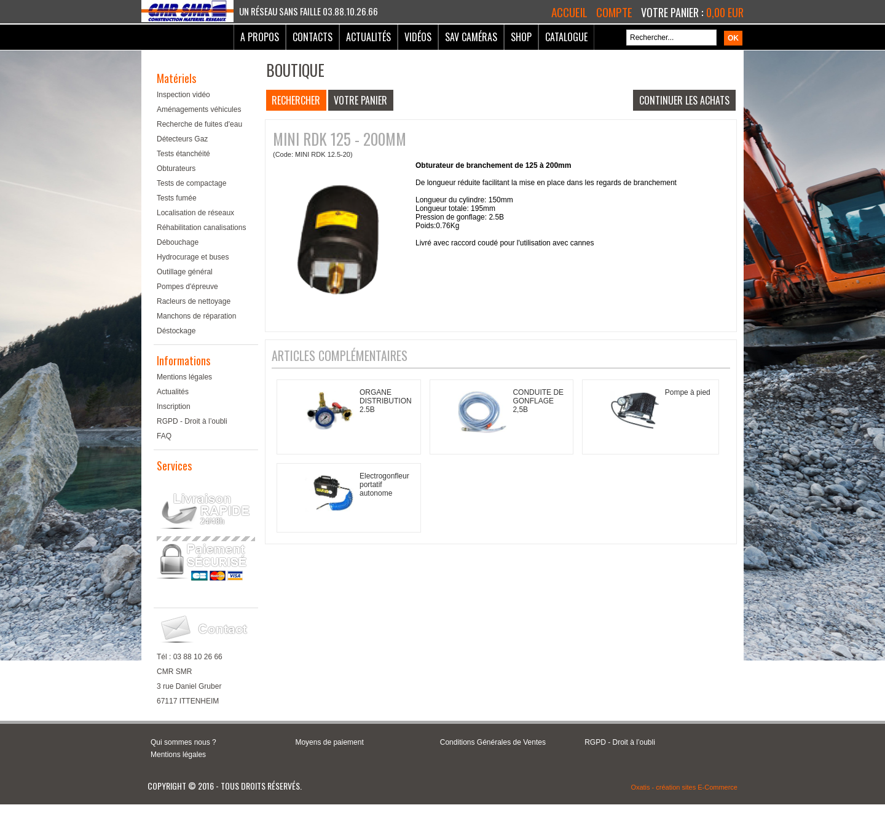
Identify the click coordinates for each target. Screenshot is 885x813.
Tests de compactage (191, 183)
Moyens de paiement (329, 742)
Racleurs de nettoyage (193, 301)
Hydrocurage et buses (193, 257)
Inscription (174, 406)
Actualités (368, 37)
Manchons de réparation (196, 316)
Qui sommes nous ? (183, 742)
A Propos (259, 37)
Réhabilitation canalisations (201, 227)
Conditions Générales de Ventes (493, 742)
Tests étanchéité (183, 153)
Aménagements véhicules (199, 109)
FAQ (164, 436)
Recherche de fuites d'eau (199, 124)
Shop (521, 37)
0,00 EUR (725, 12)
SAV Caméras (471, 37)
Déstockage (176, 331)
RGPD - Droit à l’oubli (192, 421)
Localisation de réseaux (195, 212)
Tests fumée (177, 198)
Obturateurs (176, 168)
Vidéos (417, 37)
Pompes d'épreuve (187, 286)
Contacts (312, 37)
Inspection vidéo (183, 94)
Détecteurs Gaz (182, 139)
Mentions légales (184, 377)
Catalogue (566, 37)
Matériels (176, 78)
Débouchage (178, 242)
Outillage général (185, 272)
